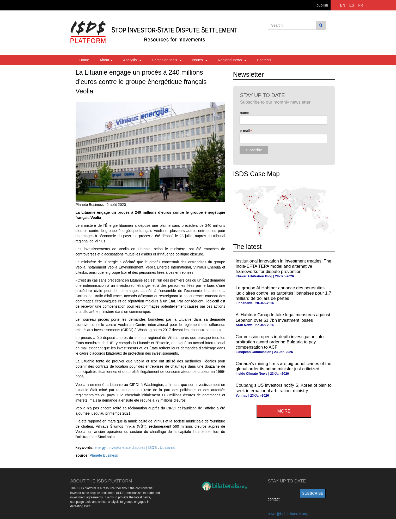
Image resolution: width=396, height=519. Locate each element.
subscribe (312, 493)
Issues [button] (199, 60)
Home (84, 60)
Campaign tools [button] (167, 60)
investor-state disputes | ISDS (133, 447)
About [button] (106, 60)
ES (351, 5)
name (244, 113)
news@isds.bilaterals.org (288, 514)
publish (322, 5)
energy (101, 447)
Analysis (132, 60)
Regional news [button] (232, 60)
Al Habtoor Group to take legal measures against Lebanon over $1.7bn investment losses (283, 317)
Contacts (264, 60)
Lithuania (167, 447)
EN (342, 5)
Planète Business (104, 455)
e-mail (246, 130)
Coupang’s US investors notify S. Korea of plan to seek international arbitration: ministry (284, 388)
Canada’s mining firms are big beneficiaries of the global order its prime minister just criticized (283, 366)
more (284, 411)
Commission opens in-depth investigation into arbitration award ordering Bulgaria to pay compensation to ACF (280, 342)
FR (360, 5)
